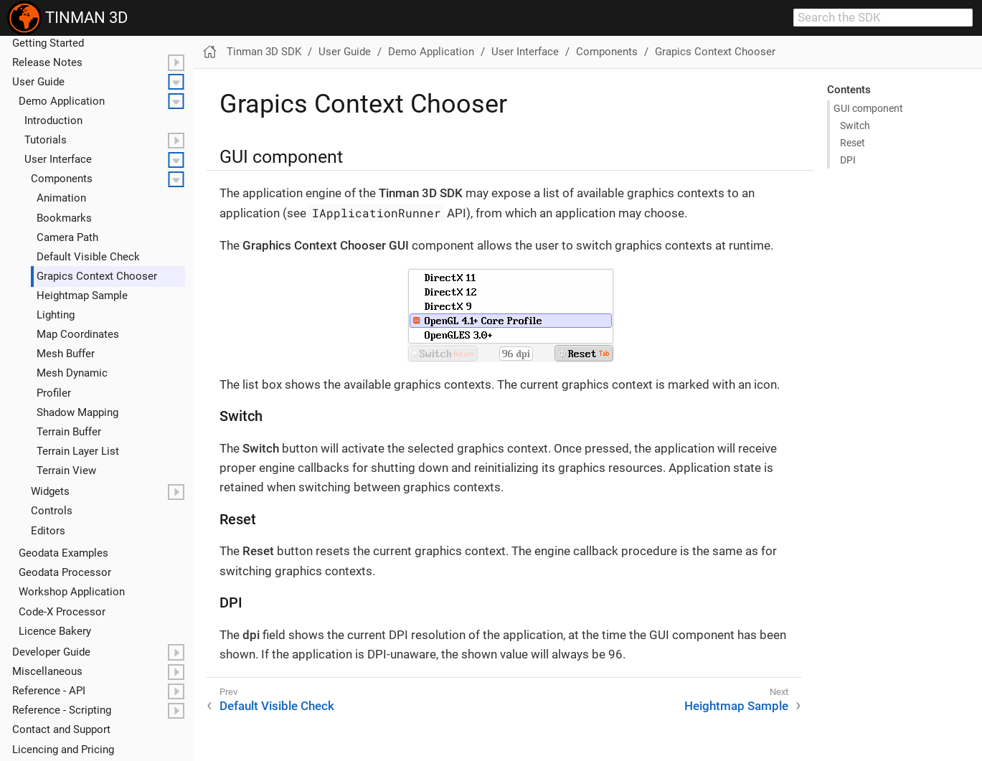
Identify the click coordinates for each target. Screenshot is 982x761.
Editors (48, 530)
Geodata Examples (63, 553)
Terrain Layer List (78, 451)
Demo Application (62, 101)
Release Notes (47, 62)
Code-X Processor (62, 611)
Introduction (53, 120)
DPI (848, 160)
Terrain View (66, 470)
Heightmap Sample (82, 295)
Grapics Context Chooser (97, 276)
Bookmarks (64, 218)
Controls (51, 510)
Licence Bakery (55, 631)
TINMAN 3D (67, 18)
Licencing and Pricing (63, 749)
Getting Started (48, 43)
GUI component (868, 108)
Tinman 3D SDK (264, 51)
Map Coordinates (78, 334)
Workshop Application (72, 591)
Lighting (56, 314)
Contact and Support (61, 729)
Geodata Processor (65, 572)
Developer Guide (51, 652)
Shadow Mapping (77, 412)
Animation (61, 198)
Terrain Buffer (69, 431)
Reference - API (48, 690)
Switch (855, 125)
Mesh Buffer (66, 353)
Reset (852, 142)
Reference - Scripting (61, 710)
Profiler (54, 393)
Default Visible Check (88, 256)
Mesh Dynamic (72, 373)
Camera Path (67, 237)
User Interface (58, 159)
